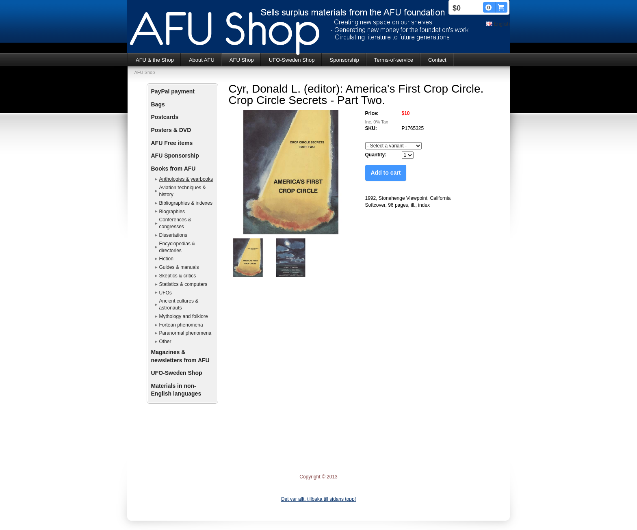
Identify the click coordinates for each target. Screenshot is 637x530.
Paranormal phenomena (185, 333)
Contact (437, 60)
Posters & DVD (171, 130)
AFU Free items (172, 143)
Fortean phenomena (181, 325)
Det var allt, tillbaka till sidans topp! (318, 499)
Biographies (172, 211)
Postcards (165, 117)
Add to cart (386, 172)
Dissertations (173, 235)
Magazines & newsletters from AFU (180, 356)
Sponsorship (344, 60)
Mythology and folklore (183, 316)
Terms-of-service (393, 60)
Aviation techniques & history (182, 191)
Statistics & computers (183, 284)
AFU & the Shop (155, 60)
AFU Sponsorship (175, 155)
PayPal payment (173, 91)
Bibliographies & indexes (185, 203)
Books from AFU (173, 168)
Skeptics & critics (177, 276)
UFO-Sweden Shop (292, 60)
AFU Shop (242, 60)
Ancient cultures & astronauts (179, 304)
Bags (158, 104)
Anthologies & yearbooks (186, 179)
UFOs (165, 293)
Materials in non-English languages (176, 390)
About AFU (201, 60)
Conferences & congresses (175, 223)
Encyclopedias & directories (177, 247)
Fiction (166, 259)
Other (165, 341)
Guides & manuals (179, 267)
